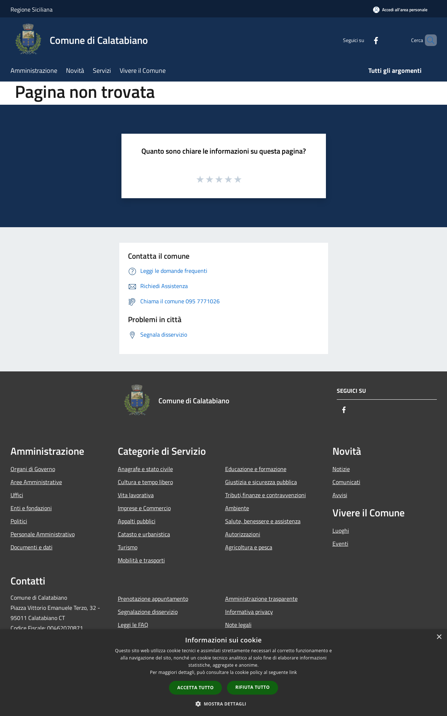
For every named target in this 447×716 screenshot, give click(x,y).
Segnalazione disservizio (148, 611)
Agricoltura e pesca (248, 547)
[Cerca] (428, 40)
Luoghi (340, 530)
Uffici (17, 495)
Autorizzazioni (242, 534)
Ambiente (237, 508)
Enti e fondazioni (31, 508)
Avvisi (339, 495)
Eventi (340, 543)
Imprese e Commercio (144, 508)
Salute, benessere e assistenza (263, 521)
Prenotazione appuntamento (153, 598)
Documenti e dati (32, 547)
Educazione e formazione (255, 469)
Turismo (127, 547)
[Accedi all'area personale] (400, 9)
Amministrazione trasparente (261, 598)
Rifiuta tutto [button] (252, 687)
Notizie (341, 469)
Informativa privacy (249, 611)
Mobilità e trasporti (141, 560)
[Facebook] (363, 40)
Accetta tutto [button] (195, 687)
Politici (19, 521)
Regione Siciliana (32, 9)
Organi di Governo (33, 469)
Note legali (238, 624)
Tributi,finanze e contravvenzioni (265, 495)
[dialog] (223, 672)
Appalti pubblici (137, 521)
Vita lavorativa (136, 495)
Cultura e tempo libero (145, 482)
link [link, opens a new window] (293, 672)
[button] (224, 703)
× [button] (439, 637)
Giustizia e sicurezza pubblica (261, 482)
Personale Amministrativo (43, 534)
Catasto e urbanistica (144, 534)
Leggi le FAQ (133, 624)
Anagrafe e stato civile (145, 469)
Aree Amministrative (36, 482)
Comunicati (346, 482)
